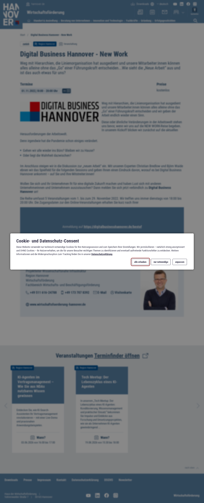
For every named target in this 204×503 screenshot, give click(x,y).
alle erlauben (140, 262)
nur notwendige (160, 262)
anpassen (179, 262)
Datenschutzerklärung (101, 254)
